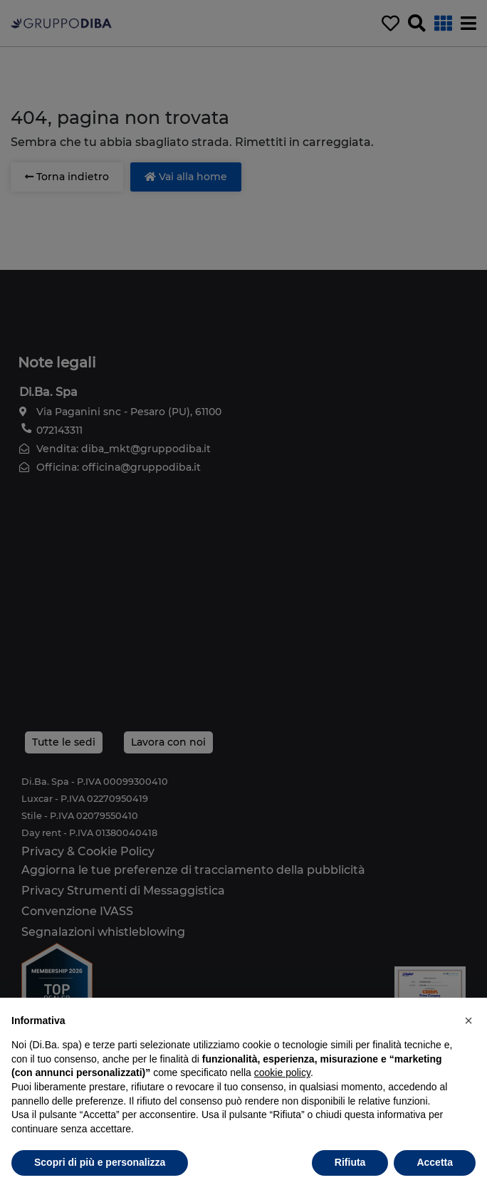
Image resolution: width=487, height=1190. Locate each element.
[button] (468, 1020)
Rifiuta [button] (350, 1162)
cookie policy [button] (282, 1072)
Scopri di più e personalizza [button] (99, 1162)
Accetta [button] (435, 1162)
